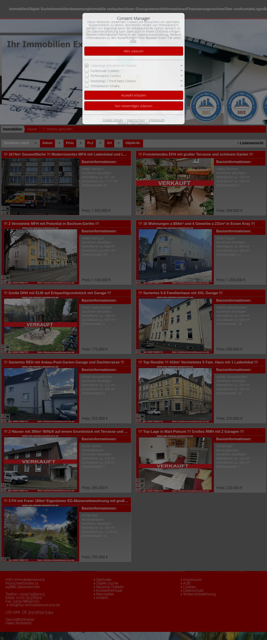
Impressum (156, 120)
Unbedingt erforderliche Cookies (114, 65)
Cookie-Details (113, 120)
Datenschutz (136, 120)
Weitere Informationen (134, 123)
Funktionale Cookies (105, 71)
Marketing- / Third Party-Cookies (113, 81)
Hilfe (133, 41)
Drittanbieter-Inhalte (105, 86)
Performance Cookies (106, 76)
